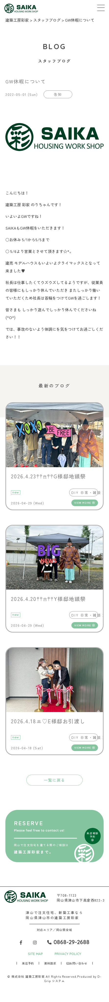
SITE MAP (35, 955)
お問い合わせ (76, 965)
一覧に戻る (54, 781)
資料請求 (50, 965)
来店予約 (28, 965)
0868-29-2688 (69, 944)
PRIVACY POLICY (68, 955)
